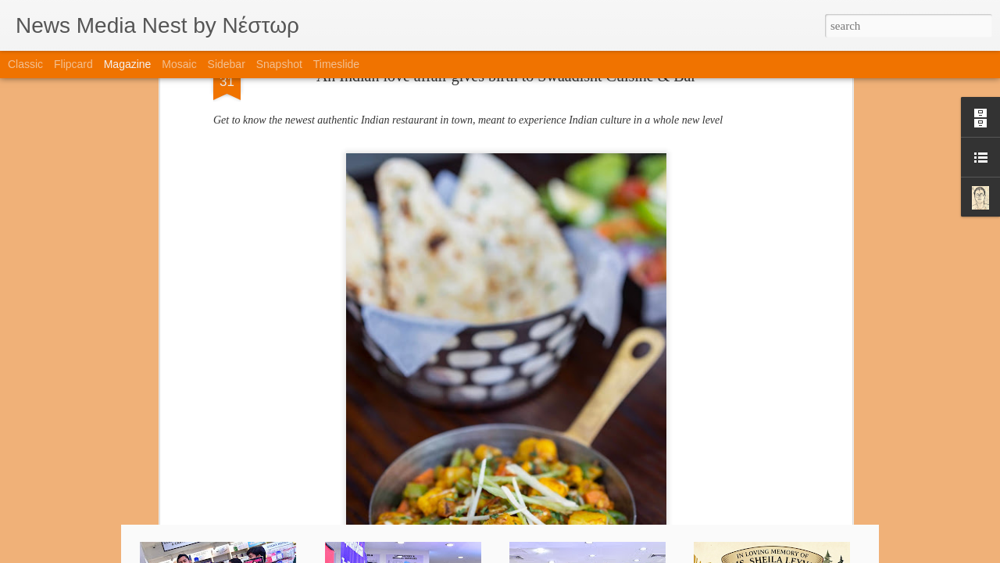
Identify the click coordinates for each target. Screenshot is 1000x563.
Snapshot (279, 64)
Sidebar (226, 64)
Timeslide (336, 64)
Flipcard (73, 64)
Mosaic (179, 64)
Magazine (128, 64)
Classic (25, 64)
